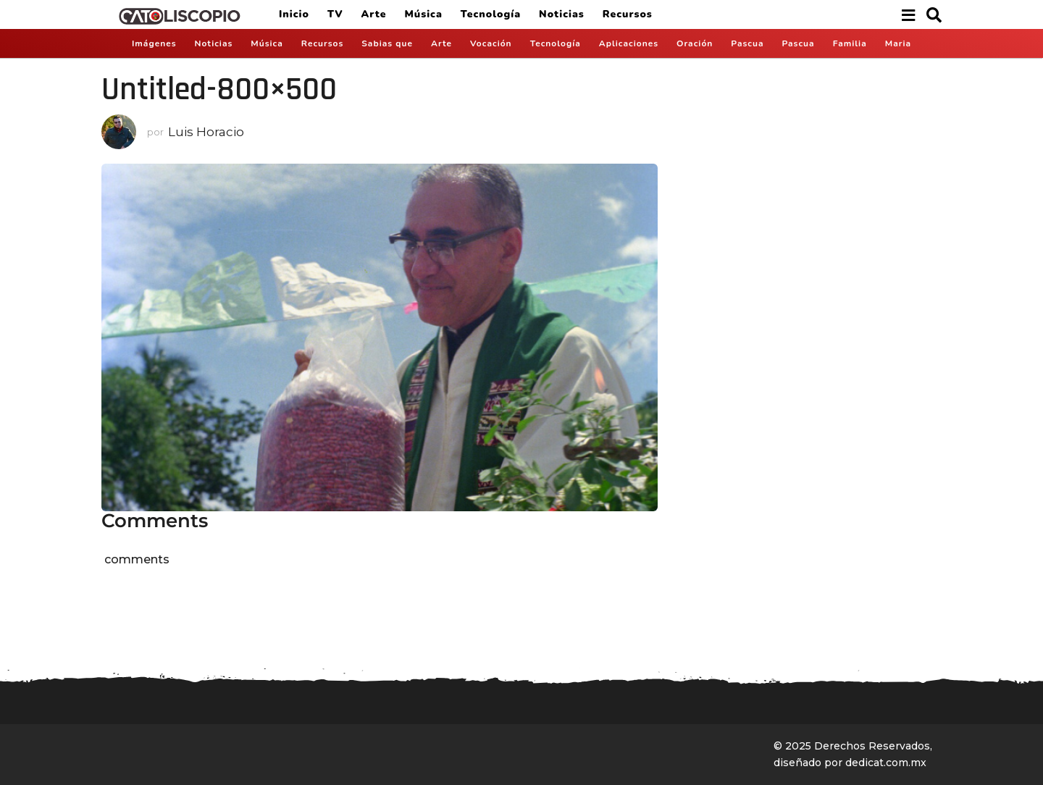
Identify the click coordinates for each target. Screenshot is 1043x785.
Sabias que (387, 43)
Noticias (562, 14)
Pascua (747, 43)
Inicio (294, 14)
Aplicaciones (628, 43)
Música (423, 14)
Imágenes (154, 43)
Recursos (628, 14)
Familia (850, 43)
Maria (898, 43)
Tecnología (491, 14)
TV (335, 14)
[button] (908, 14)
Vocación (491, 43)
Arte (374, 14)
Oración (695, 43)
